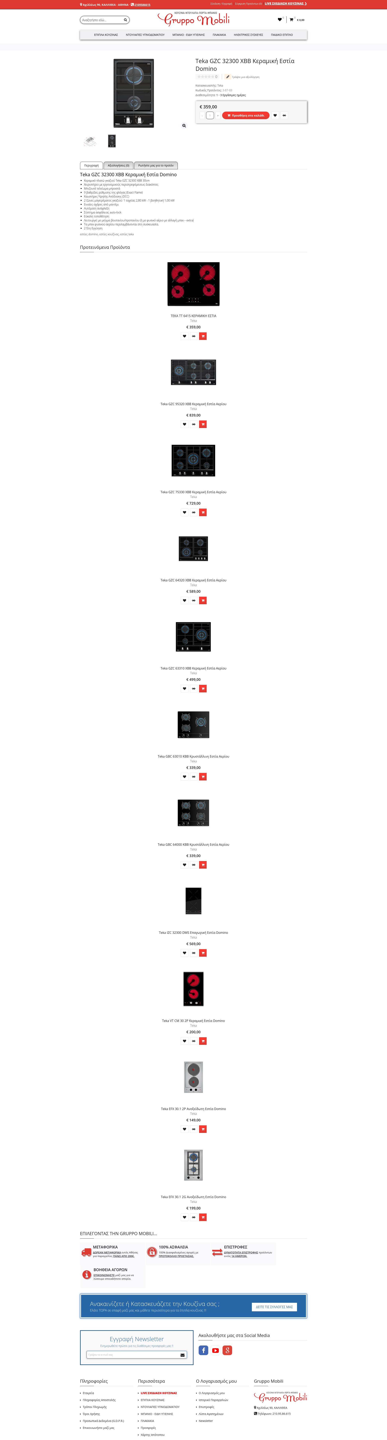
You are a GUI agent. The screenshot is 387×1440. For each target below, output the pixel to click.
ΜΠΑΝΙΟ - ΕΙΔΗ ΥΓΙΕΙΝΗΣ (157, 1391)
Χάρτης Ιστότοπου (152, 1412)
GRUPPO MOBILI (89, 1427)
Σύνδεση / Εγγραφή (221, 4)
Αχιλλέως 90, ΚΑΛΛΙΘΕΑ (272, 1385)
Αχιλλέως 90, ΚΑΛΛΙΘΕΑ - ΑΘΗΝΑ (106, 5)
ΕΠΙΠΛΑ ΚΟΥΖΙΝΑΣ (153, 1377)
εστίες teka (127, 234)
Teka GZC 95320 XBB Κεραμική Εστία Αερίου (194, 404)
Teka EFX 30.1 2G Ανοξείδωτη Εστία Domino (193, 1197)
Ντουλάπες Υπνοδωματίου (145, 35)
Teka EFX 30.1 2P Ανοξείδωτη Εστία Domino (193, 1109)
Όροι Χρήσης (91, 1391)
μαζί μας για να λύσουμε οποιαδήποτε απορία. (282, 1256)
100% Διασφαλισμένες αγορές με (170, 1254)
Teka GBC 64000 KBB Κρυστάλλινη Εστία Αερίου (193, 844)
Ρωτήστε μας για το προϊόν (156, 165)
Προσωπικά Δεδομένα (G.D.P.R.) (103, 1398)
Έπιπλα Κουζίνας (106, 35)
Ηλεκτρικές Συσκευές (248, 35)
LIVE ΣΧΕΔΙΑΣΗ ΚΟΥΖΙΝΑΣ (159, 1370)
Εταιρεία (88, 1370)
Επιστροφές (206, 1384)
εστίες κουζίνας (109, 234)
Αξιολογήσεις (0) (118, 165)
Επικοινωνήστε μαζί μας (98, 1405)
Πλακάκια (219, 35)
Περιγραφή (91, 165)
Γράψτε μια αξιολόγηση (241, 77)
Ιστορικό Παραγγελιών (213, 1377)
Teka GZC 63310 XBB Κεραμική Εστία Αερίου (194, 668)
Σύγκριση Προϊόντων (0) (248, 4)
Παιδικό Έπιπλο (282, 35)
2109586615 (142, 5)
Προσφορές (148, 1405)
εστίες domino (89, 234)
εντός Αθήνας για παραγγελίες (111, 1256)
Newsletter (206, 1398)
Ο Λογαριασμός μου (212, 1370)
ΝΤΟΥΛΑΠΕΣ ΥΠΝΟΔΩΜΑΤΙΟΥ (160, 1384)
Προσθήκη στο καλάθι (245, 115)
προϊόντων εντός (225, 1254)
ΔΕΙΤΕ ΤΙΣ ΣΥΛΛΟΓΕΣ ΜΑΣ (274, 1284)
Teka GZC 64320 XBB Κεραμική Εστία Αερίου (194, 580)
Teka (220, 85)
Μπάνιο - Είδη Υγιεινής (189, 35)
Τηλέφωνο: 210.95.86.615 (274, 1391)
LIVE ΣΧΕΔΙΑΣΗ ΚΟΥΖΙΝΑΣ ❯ (286, 3)
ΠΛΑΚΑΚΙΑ (147, 1398)
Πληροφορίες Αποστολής (99, 1377)
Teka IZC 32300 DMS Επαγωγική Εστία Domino (193, 932)
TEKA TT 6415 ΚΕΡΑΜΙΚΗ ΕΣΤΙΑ (193, 316)
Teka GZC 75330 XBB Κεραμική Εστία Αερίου (194, 492)
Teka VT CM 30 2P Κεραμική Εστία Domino (193, 1021)
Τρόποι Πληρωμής (95, 1384)
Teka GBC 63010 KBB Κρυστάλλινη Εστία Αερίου (193, 756)
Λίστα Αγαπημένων (211, 1391)
